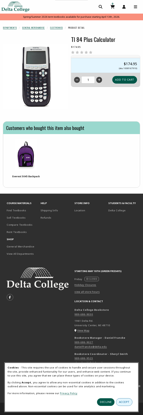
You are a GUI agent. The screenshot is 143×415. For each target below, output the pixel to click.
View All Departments (20, 253)
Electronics (56, 27)
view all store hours (87, 291)
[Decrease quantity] (77, 80)
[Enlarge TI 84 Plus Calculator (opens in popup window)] (35, 76)
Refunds (46, 217)
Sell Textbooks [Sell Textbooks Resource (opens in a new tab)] (16, 217)
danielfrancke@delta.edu (90, 346)
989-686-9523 (83, 358)
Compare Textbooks (22, 224)
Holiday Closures (85, 285)
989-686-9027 (83, 342)
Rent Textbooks (17, 232)
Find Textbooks (16, 210)
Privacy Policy (68, 393)
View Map (83, 330)
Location (79, 210)
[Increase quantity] (99, 80)
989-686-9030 (83, 314)
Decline (106, 402)
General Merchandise (33, 27)
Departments (10, 27)
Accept (124, 402)
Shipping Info (49, 210)
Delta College (123, 210)
